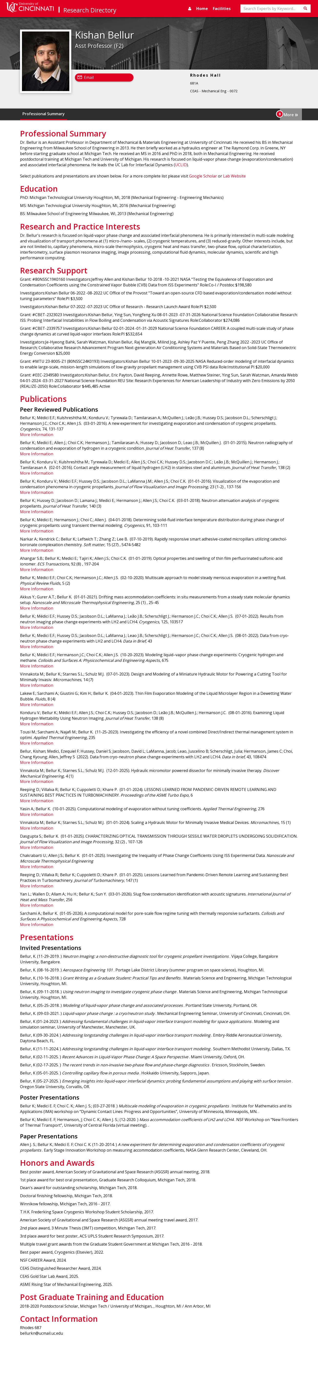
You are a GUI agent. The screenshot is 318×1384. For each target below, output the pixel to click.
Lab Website (234, 176)
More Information (36, 434)
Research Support (176, 113)
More (291, 114)
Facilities (222, 8)
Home (202, 8)
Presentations (240, 113)
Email (89, 77)
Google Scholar (203, 176)
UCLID (181, 164)
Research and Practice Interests (123, 113)
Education (79, 113)
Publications (209, 113)
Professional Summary (43, 113)
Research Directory (89, 10)
